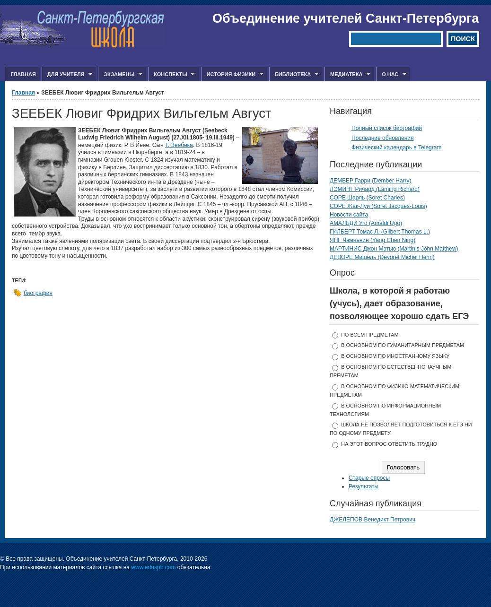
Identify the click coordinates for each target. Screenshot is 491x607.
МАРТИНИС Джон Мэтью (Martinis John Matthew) (394, 248)
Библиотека (294, 74)
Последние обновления (382, 138)
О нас (391, 74)
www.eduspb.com (153, 567)
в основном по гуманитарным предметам (402, 345)
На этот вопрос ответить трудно (389, 444)
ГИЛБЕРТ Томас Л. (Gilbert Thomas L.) (380, 231)
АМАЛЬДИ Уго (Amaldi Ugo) (366, 223)
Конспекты (171, 74)
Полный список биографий (386, 128)
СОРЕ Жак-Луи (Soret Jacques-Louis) (378, 206)
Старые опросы (369, 478)
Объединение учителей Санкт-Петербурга (345, 18)
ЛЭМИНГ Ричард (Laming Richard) (375, 189)
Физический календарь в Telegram (396, 147)
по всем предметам (369, 335)
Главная (22, 74)
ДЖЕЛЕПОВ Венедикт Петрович (372, 519)
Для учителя (67, 74)
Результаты (363, 486)
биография (38, 293)
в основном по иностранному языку (395, 356)
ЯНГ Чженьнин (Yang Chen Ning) (372, 240)
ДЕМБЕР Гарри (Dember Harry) (371, 180)
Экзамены (120, 74)
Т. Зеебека (179, 145)
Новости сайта (349, 214)
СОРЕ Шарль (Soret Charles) (367, 197)
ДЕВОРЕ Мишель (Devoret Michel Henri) (382, 257)
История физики (232, 74)
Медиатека (347, 74)
